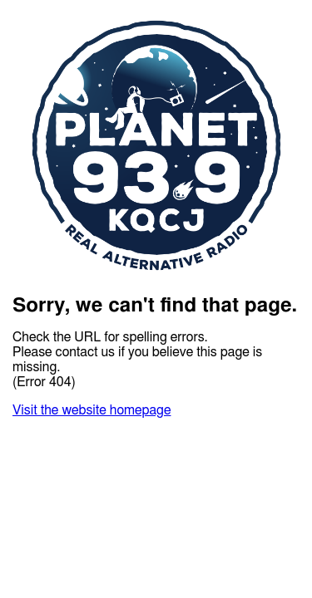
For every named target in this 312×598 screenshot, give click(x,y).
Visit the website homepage (91, 410)
